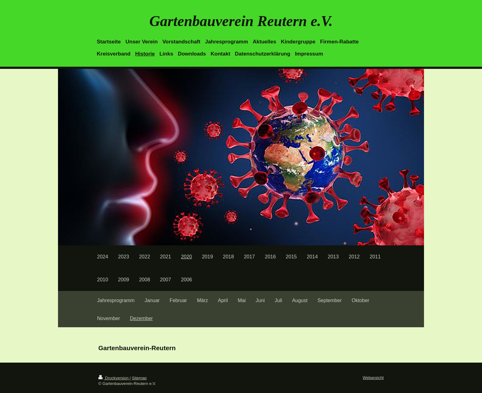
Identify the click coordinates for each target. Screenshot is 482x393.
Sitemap (139, 378)
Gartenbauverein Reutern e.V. (240, 21)
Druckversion (114, 378)
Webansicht (373, 377)
